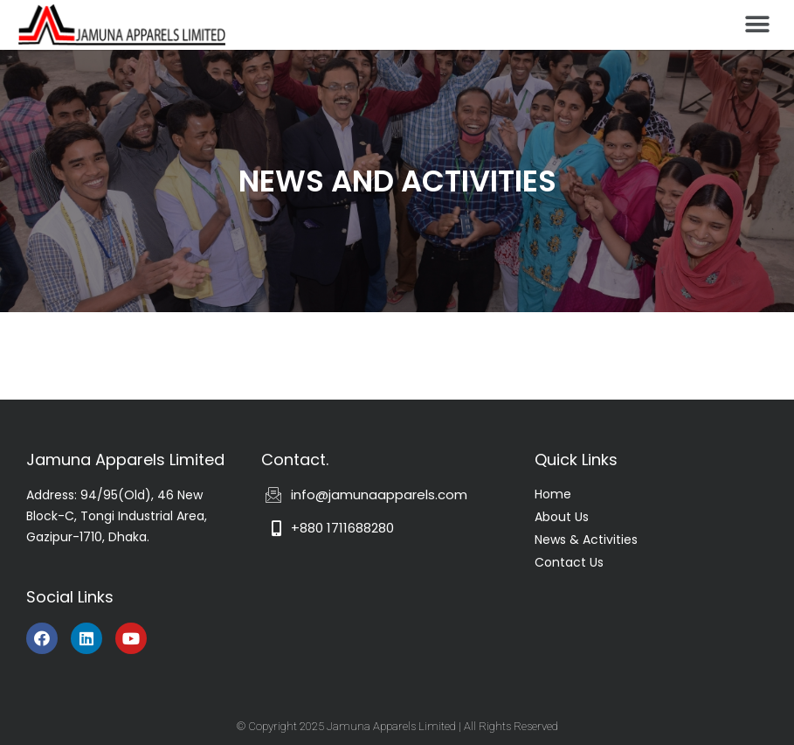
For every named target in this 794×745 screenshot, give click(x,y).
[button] (757, 24)
